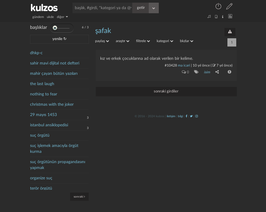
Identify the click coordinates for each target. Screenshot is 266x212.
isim (207, 72)
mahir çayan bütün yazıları (53, 74)
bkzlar (186, 41)
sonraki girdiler (166, 91)
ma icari (184, 65)
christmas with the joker (52, 104)
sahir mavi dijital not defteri (54, 63)
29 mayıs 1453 (43, 115)
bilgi (180, 116)
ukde (50, 17)
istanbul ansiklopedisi (49, 125)
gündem (38, 17)
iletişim (171, 116)
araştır (122, 41)
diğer (62, 17)
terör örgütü (41, 188)
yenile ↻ (59, 39)
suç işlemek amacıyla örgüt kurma (54, 149)
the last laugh (42, 84)
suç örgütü (39, 135)
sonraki (79, 196)
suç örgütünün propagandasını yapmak (57, 165)
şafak (103, 30)
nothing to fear (43, 94)
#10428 (171, 65)
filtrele (143, 41)
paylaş (102, 41)
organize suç (41, 178)
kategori (165, 41)
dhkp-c (36, 53)
